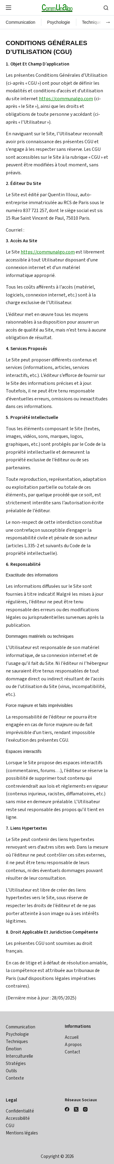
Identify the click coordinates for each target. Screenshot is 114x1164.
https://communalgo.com (66, 98)
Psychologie (58, 22)
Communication (20, 22)
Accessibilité (18, 1118)
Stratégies (16, 1063)
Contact (72, 1052)
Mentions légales (22, 1133)
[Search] (106, 7)
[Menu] (8, 7)
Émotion (14, 1049)
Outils (11, 1071)
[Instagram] (85, 1109)
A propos (73, 1045)
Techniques (93, 22)
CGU (10, 1126)
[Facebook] (67, 1109)
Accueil (71, 1037)
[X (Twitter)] (76, 1109)
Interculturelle (19, 1056)
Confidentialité (20, 1111)
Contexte (15, 1078)
